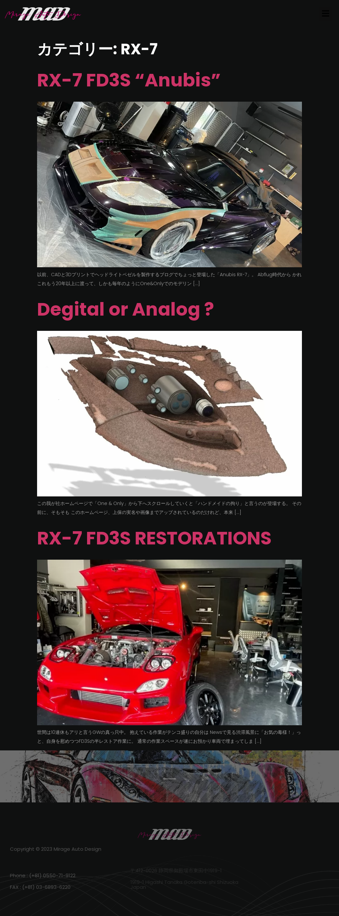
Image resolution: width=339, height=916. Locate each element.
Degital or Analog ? (125, 309)
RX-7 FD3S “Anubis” (129, 80)
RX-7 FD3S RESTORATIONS (154, 538)
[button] (325, 14)
